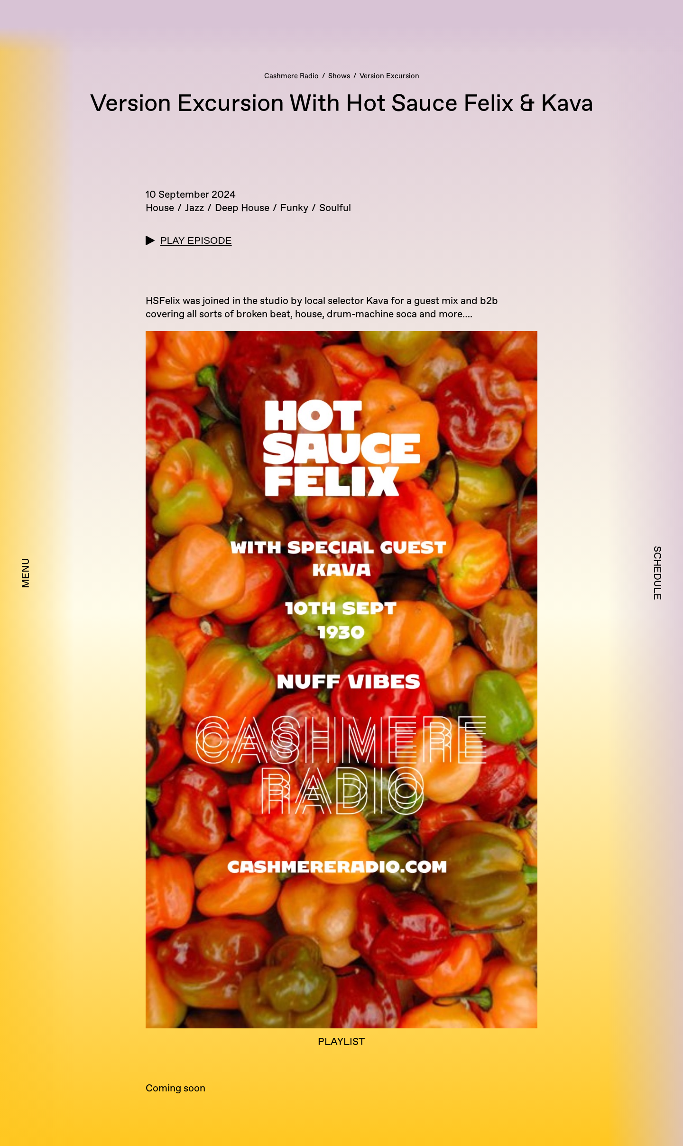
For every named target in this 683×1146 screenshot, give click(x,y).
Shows (339, 76)
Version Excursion (389, 76)
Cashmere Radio (291, 76)
